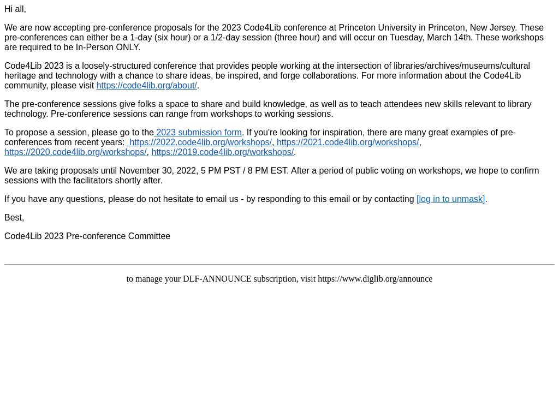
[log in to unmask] (451, 199)
